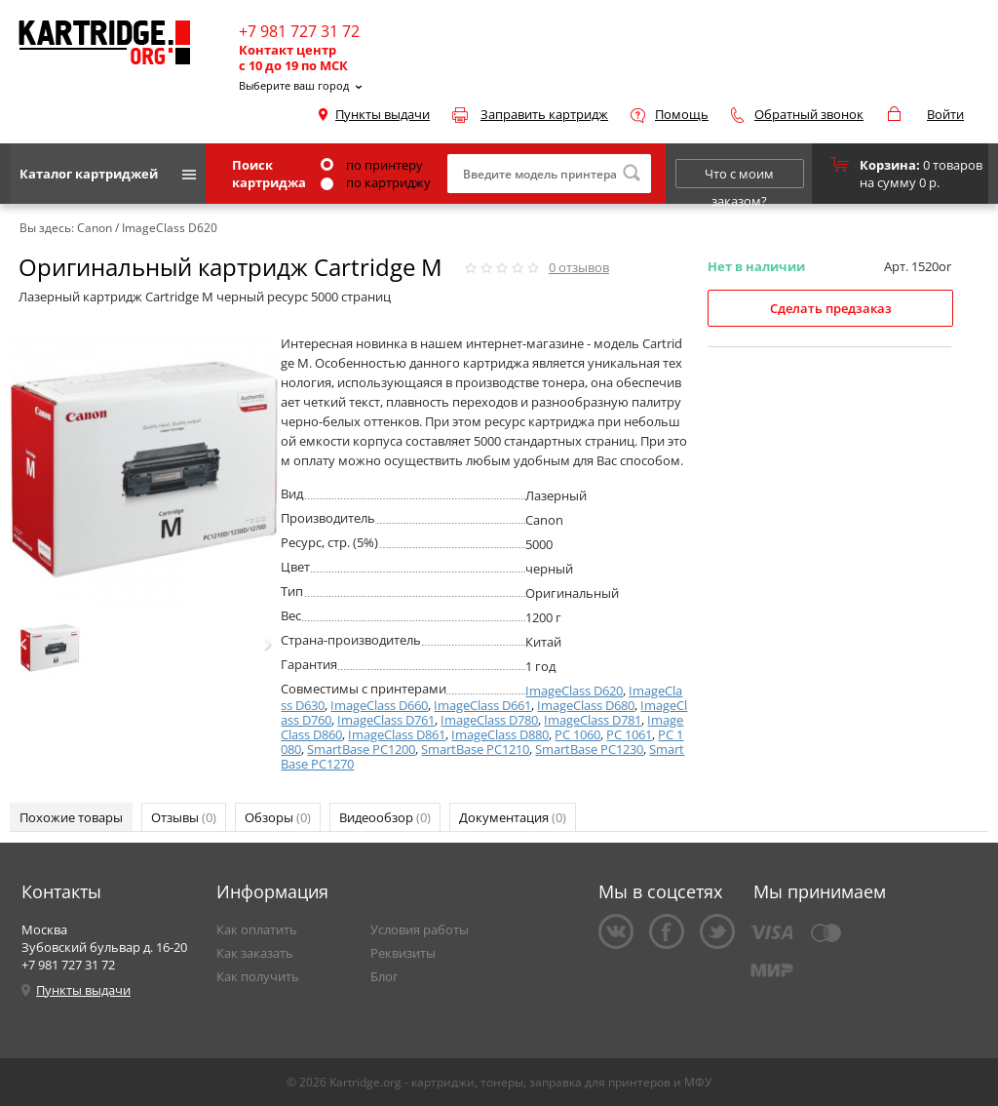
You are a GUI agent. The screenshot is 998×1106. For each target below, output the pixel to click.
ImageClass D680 (585, 705)
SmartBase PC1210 (475, 749)
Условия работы (419, 929)
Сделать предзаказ (831, 308)
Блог (384, 976)
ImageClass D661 (482, 705)
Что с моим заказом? (739, 176)
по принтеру (372, 165)
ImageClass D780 (489, 720)
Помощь (682, 114)
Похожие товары (71, 817)
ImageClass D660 (379, 705)
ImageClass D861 (396, 734)
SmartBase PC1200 (361, 749)
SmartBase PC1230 (589, 749)
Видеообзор (385, 817)
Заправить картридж (544, 114)
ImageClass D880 (500, 734)
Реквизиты (403, 953)
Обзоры (278, 817)
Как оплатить (256, 929)
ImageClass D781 (592, 720)
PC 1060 (577, 734)
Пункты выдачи (382, 114)
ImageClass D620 (574, 690)
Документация (512, 817)
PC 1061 (629, 734)
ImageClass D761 (386, 720)
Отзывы (183, 817)
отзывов (579, 267)
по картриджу (376, 182)
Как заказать (254, 953)
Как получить (257, 976)
